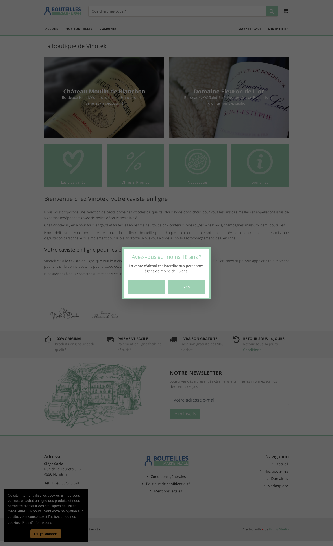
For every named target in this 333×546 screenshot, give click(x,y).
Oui (147, 286)
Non (186, 286)
